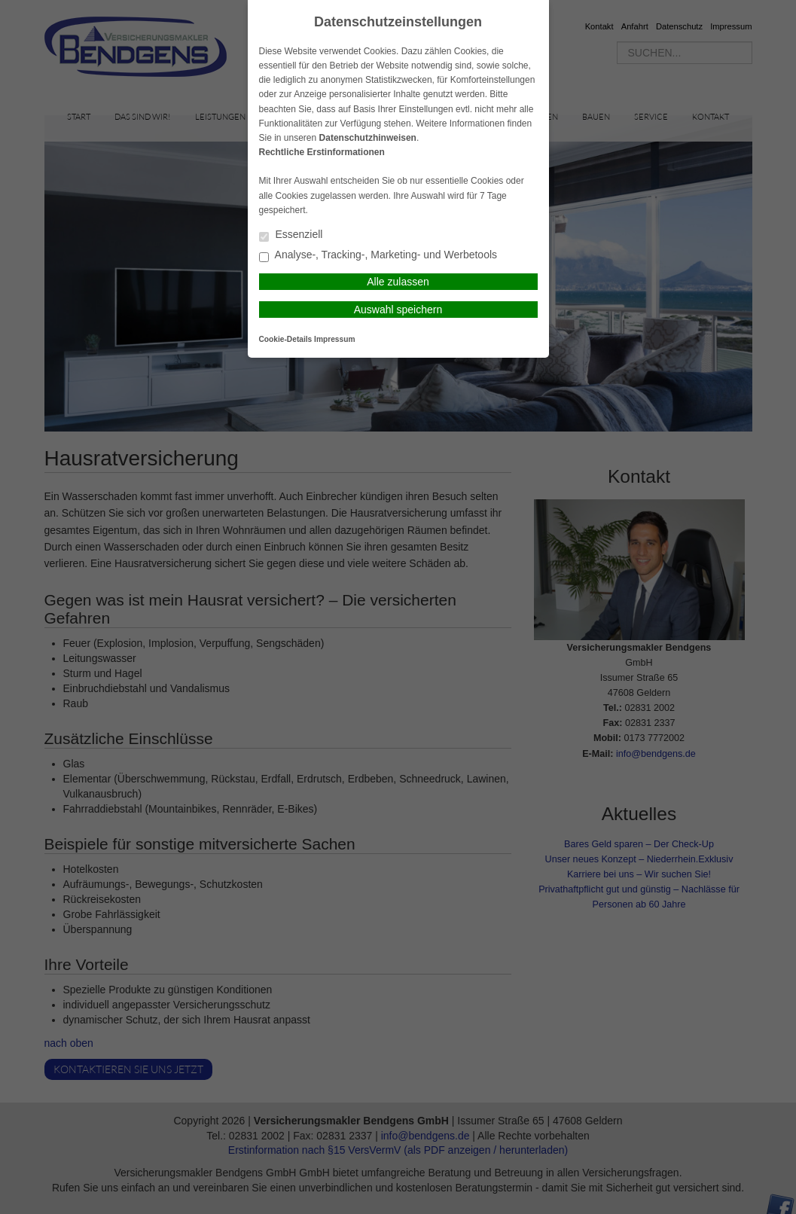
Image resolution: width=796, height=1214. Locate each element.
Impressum (334, 339)
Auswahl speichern (398, 310)
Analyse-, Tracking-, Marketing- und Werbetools (378, 255)
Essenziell (291, 235)
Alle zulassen (398, 282)
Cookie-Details (286, 339)
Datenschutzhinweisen (367, 138)
